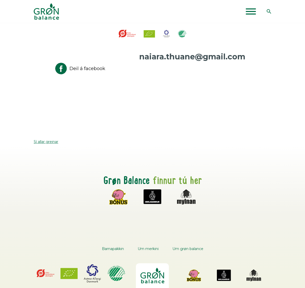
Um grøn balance (187, 248)
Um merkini (148, 248)
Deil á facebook (79, 68)
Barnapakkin (113, 248)
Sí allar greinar (46, 141)
